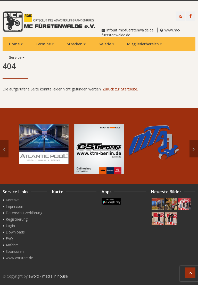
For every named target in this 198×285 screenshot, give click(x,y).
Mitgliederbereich (144, 43)
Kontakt (12, 199)
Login (10, 225)
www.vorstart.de (19, 257)
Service (16, 57)
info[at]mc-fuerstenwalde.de (130, 30)
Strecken (76, 43)
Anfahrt (12, 244)
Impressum (15, 206)
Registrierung (17, 219)
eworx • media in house (48, 276)
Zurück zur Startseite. (120, 89)
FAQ (9, 238)
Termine (45, 43)
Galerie (106, 43)
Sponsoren (15, 251)
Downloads (15, 232)
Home (16, 43)
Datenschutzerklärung (24, 212)
